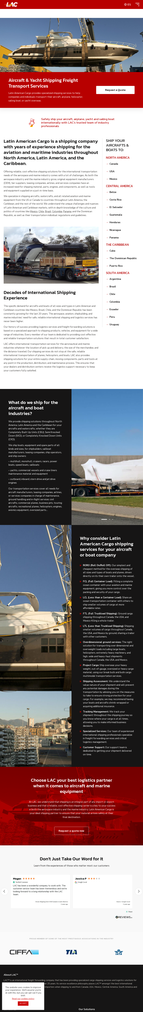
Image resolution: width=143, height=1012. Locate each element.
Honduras (114, 222)
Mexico (34, 211)
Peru (112, 317)
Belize (112, 192)
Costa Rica (115, 199)
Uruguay (114, 324)
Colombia (57, 211)
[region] (71, 891)
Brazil (48, 211)
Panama (67, 211)
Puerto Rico (116, 266)
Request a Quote (115, 90)
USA (112, 171)
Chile (41, 211)
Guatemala (115, 215)
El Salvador (116, 207)
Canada (113, 164)
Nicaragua (115, 230)
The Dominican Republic (123, 258)
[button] (104, 519)
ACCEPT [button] (23, 1003)
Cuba (112, 250)
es (129, 4)
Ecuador (114, 309)
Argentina (115, 279)
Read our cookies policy (23, 998)
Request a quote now (71, 831)
